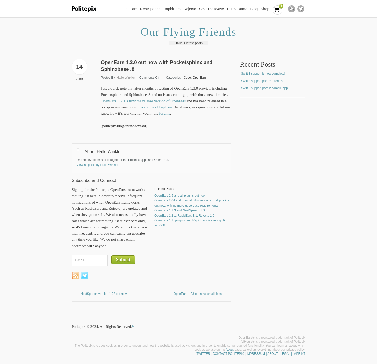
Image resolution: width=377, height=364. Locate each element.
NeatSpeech (150, 9)
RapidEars (171, 9)
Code (187, 77)
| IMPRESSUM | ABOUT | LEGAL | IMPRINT (274, 354)
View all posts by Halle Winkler (100, 165)
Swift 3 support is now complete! (263, 73)
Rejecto (190, 9)
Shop (265, 9)
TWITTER (203, 354)
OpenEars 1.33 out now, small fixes (200, 294)
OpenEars (128, 9)
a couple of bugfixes (156, 107)
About (229, 349)
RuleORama (237, 9)
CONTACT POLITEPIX (228, 354)
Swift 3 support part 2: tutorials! (262, 81)
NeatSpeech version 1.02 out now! (102, 294)
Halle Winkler (126, 77)
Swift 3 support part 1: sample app (264, 88)
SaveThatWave (211, 9)
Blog (254, 9)
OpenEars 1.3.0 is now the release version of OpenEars (143, 101)
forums (164, 113)
